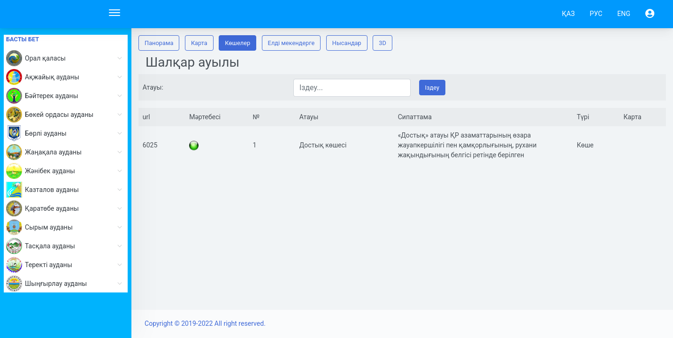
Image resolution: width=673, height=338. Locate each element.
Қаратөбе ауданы (67, 208)
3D (382, 42)
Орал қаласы (67, 58)
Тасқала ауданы (67, 246)
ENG (623, 13)
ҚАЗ (568, 13)
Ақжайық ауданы (67, 77)
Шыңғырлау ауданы (67, 284)
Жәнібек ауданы (67, 171)
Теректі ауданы (67, 265)
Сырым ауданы (67, 227)
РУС (596, 13)
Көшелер (237, 42)
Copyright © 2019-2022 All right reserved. (205, 323)
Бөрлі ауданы (67, 133)
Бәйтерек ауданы (67, 96)
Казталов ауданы (67, 190)
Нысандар (346, 42)
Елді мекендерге (291, 42)
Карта (199, 42)
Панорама (159, 42)
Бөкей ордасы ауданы (67, 115)
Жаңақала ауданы (67, 152)
